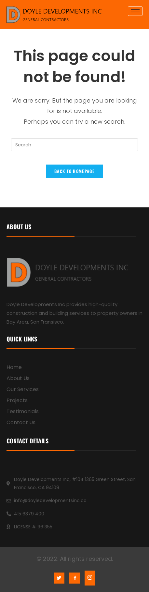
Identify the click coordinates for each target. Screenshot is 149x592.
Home (14, 367)
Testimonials (23, 411)
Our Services (23, 389)
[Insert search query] (74, 144)
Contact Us (21, 422)
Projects (17, 400)
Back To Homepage (74, 171)
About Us (18, 378)
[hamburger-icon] (135, 11)
